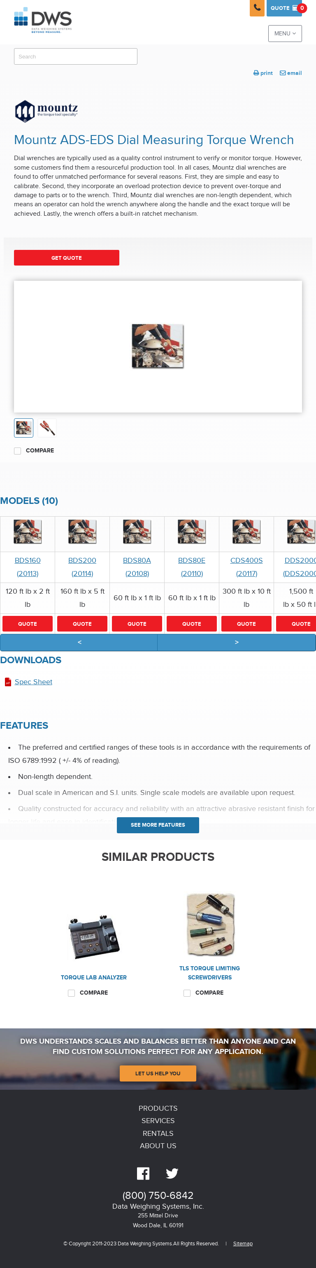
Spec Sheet (33, 682)
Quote (286, 8)
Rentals (158, 1133)
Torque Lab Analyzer (94, 977)
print (263, 73)
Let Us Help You (158, 1073)
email (291, 73)
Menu (285, 33)
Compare (34, 451)
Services (158, 1120)
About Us (158, 1146)
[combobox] (75, 56)
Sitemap (243, 1244)
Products (158, 1108)
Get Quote (66, 258)
